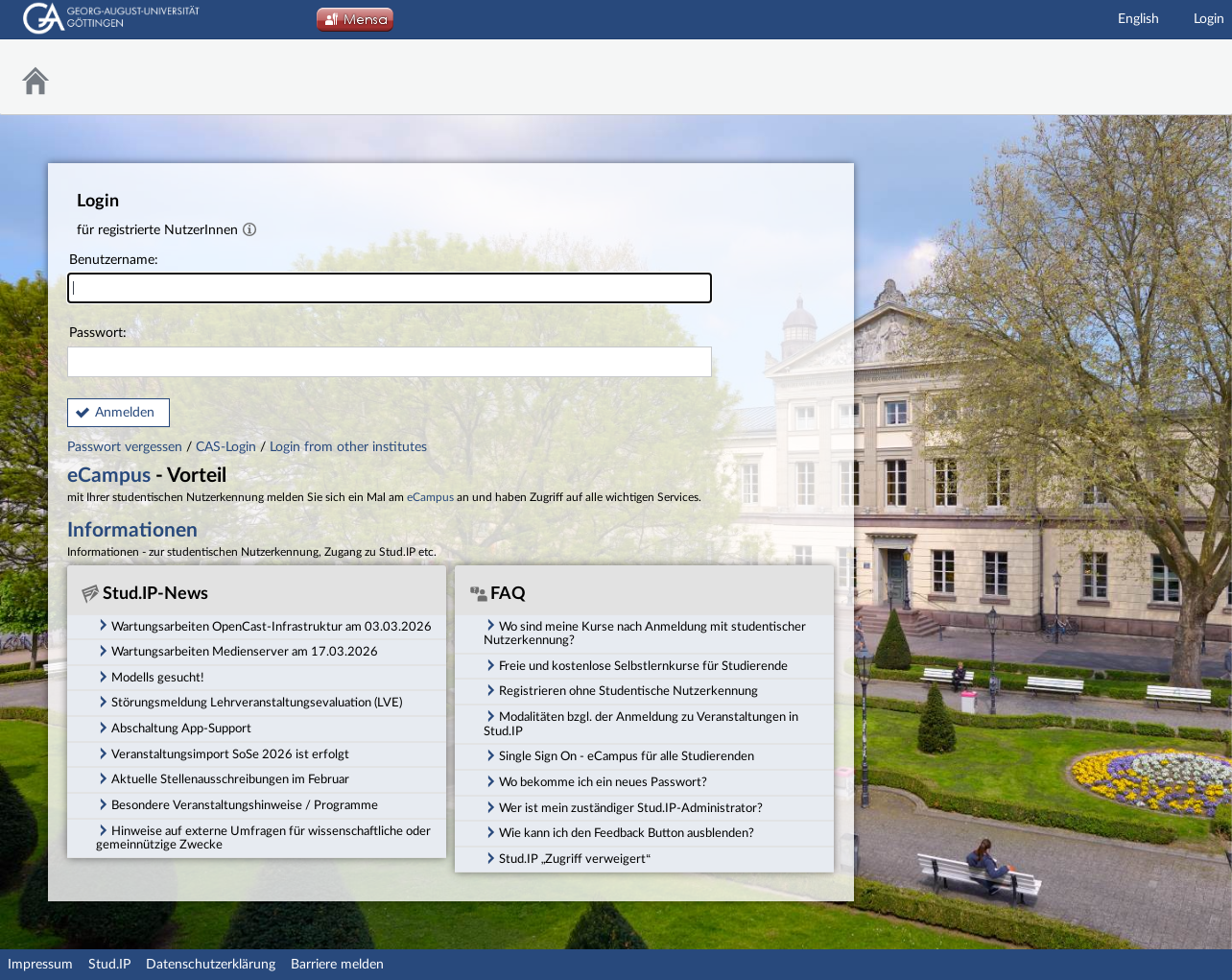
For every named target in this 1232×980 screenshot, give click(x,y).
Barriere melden (337, 964)
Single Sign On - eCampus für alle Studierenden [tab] (619, 755)
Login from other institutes (348, 447)
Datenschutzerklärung (210, 964)
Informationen (132, 530)
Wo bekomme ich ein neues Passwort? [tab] (595, 781)
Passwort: (389, 351)
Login (1209, 19)
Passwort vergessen (126, 447)
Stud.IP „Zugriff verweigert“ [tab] (567, 858)
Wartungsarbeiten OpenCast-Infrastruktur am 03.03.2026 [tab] (264, 625)
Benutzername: (389, 278)
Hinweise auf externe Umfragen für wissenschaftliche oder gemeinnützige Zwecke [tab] (263, 837)
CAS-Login (226, 447)
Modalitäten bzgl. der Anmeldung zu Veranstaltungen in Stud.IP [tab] (641, 723)
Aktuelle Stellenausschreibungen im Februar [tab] (222, 778)
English (1138, 19)
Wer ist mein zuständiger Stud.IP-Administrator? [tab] (623, 807)
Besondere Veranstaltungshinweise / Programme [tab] (237, 804)
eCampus (109, 476)
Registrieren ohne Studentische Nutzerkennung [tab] (621, 690)
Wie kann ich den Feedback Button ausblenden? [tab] (619, 832)
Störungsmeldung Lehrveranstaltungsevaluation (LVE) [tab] (249, 701)
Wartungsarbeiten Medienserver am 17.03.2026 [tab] (237, 650)
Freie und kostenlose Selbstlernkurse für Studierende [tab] (636, 665)
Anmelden (124, 412)
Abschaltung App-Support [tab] (173, 727)
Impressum (40, 964)
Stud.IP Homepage (1169, 77)
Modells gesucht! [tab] (150, 676)
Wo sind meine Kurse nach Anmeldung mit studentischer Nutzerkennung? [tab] (645, 632)
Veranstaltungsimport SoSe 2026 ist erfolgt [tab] (222, 753)
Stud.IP (109, 964)
